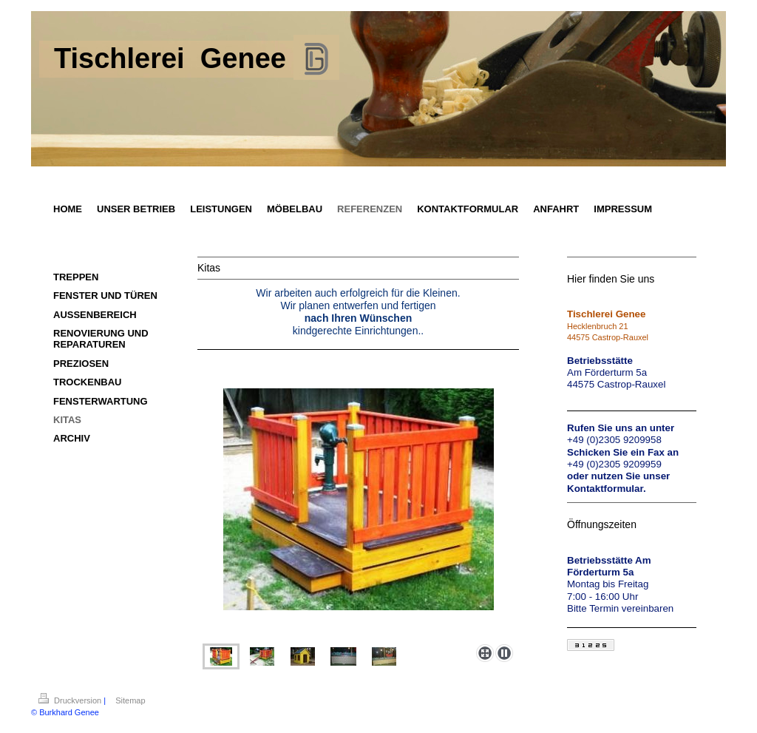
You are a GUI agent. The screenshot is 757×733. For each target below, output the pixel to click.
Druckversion (70, 700)
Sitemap (130, 700)
